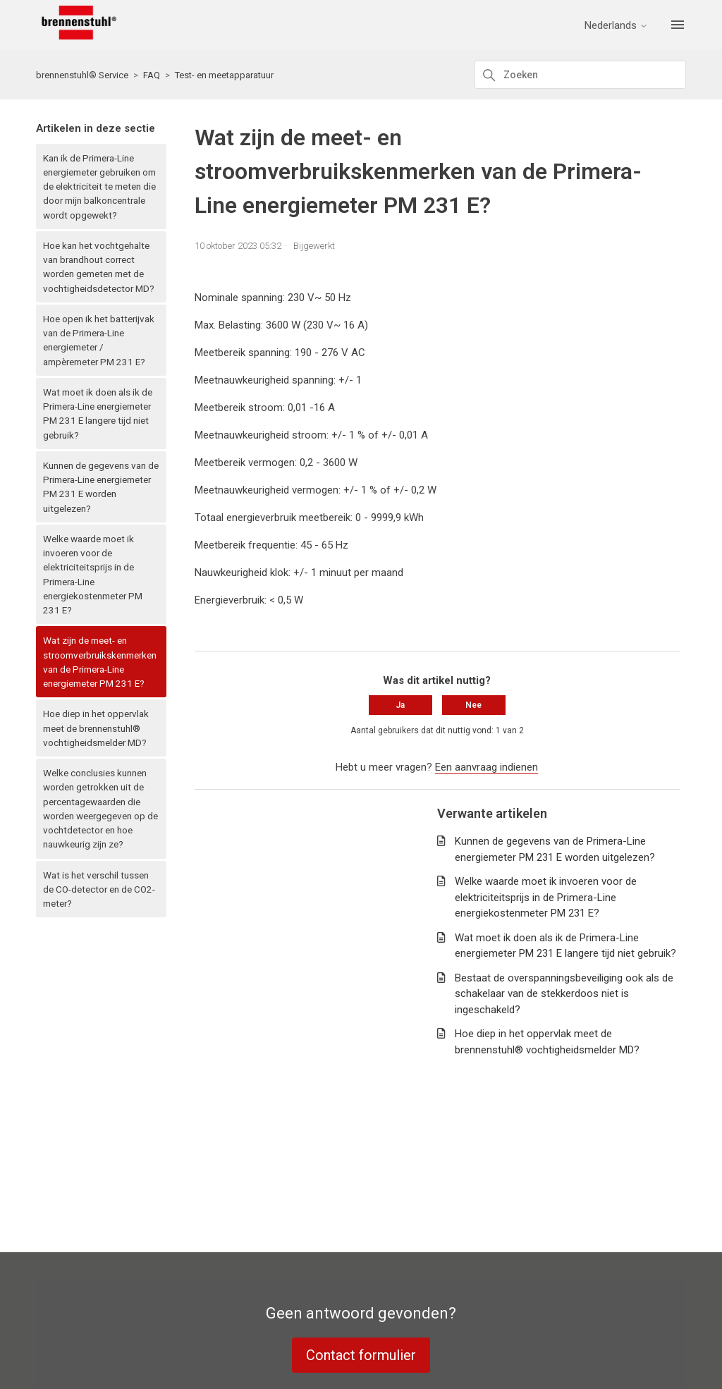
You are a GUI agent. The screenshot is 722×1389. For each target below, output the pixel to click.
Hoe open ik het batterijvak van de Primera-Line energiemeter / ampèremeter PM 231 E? (98, 340)
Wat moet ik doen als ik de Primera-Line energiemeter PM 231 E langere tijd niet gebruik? (97, 413)
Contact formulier (361, 1355)
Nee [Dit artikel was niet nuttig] (473, 705)
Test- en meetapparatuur (224, 75)
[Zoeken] (580, 75)
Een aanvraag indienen (486, 767)
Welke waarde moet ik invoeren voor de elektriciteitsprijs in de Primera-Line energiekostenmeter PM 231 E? (92, 574)
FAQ (151, 75)
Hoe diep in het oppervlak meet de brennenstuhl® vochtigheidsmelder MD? (96, 728)
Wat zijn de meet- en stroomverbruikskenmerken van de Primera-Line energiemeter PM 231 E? (100, 662)
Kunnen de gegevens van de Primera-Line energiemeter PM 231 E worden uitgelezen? (101, 487)
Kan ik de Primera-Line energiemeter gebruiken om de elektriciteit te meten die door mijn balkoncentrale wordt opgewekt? (99, 186)
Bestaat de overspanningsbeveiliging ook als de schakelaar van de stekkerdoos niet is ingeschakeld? (564, 994)
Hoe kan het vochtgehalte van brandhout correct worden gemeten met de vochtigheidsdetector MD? (98, 267)
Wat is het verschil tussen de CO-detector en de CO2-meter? (99, 889)
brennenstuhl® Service (82, 75)
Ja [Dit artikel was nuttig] (400, 705)
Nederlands (617, 26)
